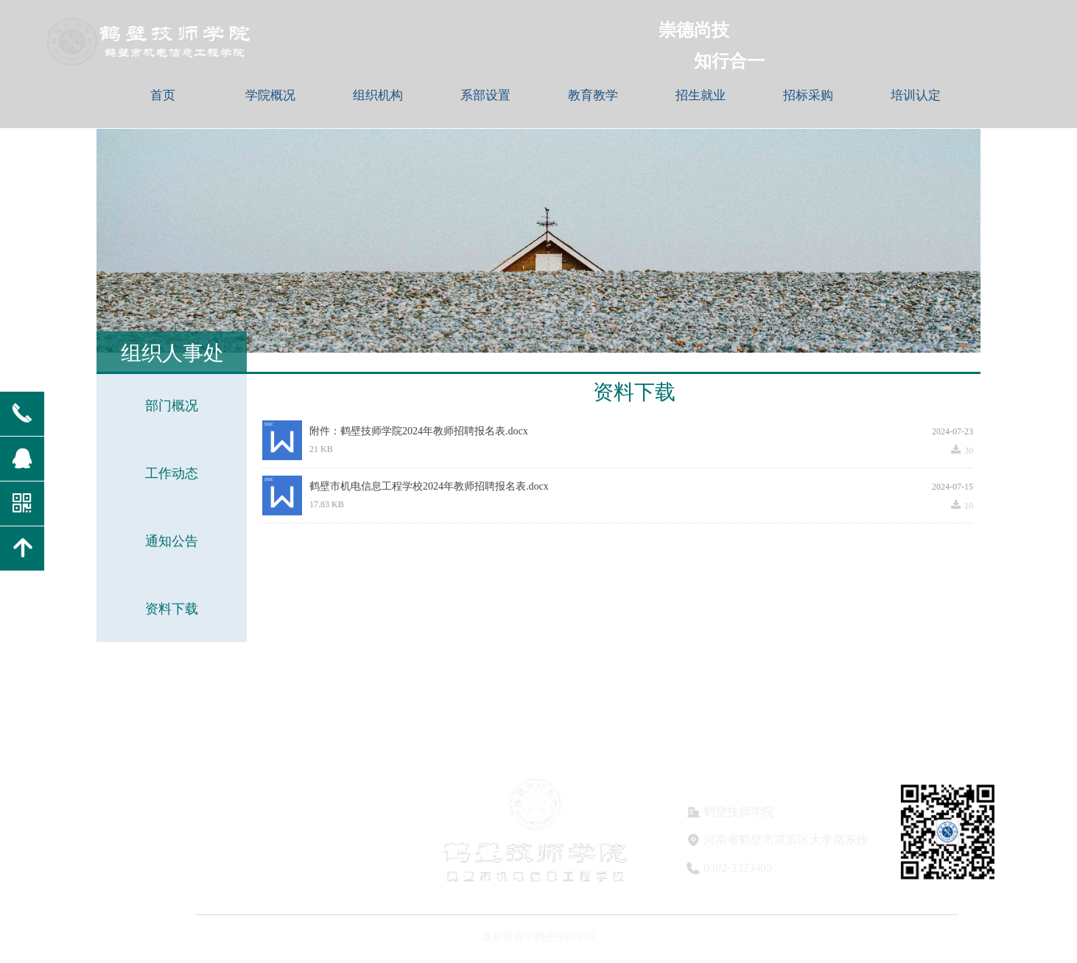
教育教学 (593, 95)
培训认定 (916, 95)
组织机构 (378, 95)
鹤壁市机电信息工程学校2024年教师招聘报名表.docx (429, 486)
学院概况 (270, 95)
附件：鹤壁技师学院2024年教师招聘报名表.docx (418, 431)
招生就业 (701, 95)
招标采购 (808, 95)
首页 (162, 95)
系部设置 (485, 95)
